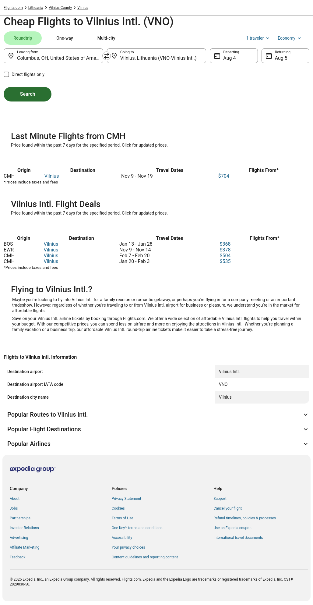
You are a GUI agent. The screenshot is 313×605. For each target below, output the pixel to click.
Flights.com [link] (13, 7)
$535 (225, 261)
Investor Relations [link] (24, 528)
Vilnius (51, 176)
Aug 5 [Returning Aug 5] (281, 58)
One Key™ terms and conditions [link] (137, 528)
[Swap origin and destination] (106, 56)
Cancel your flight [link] (227, 508)
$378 (225, 250)
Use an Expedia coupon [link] (232, 528)
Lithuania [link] (35, 7)
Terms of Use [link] (122, 518)
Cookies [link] (118, 508)
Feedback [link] (18, 557)
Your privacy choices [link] (128, 547)
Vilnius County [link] (60, 7)
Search (27, 94)
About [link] (14, 498)
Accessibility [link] (122, 538)
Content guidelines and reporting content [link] (145, 557)
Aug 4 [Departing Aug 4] (229, 58)
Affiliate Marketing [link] (24, 547)
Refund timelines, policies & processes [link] (244, 518)
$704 (223, 176)
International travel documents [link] (238, 538)
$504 (225, 255)
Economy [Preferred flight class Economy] (290, 38)
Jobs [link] (14, 508)
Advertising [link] (19, 538)
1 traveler (258, 38)
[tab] (23, 38)
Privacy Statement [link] (126, 498)
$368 (225, 244)
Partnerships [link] (20, 518)
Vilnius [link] (82, 7)
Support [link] (219, 498)
